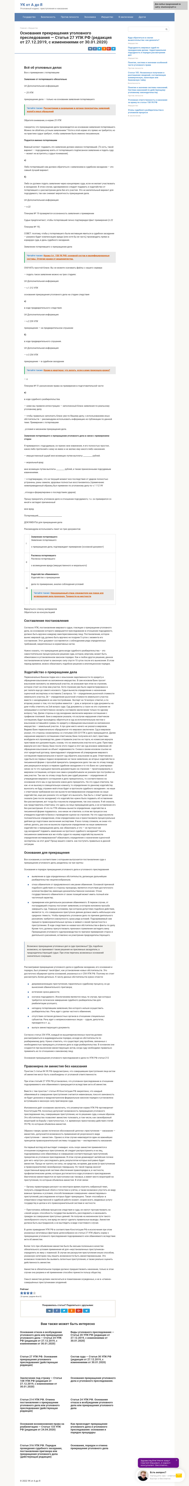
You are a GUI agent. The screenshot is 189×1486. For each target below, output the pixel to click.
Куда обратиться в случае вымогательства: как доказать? (143, 38)
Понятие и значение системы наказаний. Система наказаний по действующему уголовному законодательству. (148, 90)
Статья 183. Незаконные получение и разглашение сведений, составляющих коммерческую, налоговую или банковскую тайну (147, 76)
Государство (29, 17)
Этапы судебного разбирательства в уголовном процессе (146, 111)
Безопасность (48, 17)
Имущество (107, 17)
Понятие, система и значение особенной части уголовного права (147, 63)
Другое (142, 17)
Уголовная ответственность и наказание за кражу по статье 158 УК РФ (147, 101)
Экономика (90, 17)
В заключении (126, 17)
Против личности (70, 17)
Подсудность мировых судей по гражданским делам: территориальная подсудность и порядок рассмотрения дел (147, 51)
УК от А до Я (31, 4)
